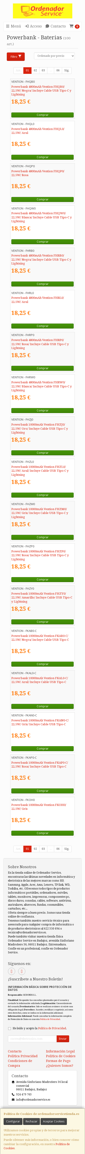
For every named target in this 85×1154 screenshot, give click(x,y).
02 (35, 70)
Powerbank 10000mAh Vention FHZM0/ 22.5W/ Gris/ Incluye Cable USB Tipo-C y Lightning (39, 513)
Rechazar (31, 1121)
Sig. (66, 70)
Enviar (63, 1039)
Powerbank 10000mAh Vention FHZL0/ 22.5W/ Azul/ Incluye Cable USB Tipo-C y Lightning (40, 470)
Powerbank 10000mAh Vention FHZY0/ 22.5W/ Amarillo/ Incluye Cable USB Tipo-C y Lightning (41, 597)
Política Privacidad (23, 1056)
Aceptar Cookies (53, 1121)
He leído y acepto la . (40, 1028)
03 (43, 70)
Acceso (33, 26)
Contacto (55, 26)
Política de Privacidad (50, 1019)
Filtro (16, 57)
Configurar (13, 1121)
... (51, 70)
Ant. (18, 70)
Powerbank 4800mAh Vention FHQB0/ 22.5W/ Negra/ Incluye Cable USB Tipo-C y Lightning (41, 90)
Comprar (43, 115)
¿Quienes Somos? (59, 1065)
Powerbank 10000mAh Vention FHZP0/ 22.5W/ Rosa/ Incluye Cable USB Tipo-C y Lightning (40, 555)
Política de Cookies (60, 1056)
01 (27, 70)
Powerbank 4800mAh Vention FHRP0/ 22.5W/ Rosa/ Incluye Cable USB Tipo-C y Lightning (40, 344)
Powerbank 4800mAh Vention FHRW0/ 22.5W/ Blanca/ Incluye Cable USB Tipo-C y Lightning (41, 386)
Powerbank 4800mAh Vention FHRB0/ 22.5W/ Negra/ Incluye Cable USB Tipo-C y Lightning (41, 259)
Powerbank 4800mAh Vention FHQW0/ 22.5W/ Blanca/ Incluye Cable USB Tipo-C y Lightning (41, 217)
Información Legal (60, 1051)
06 (58, 70)
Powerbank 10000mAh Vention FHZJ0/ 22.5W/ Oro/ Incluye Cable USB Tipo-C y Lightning (39, 428)
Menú (13, 26)
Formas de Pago (58, 1061)
